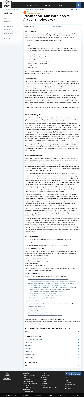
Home (4, 9)
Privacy (50, 395)
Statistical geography (28, 381)
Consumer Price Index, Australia (36, 308)
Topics (24, 377)
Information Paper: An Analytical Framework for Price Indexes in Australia (46, 291)
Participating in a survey (48, 5)
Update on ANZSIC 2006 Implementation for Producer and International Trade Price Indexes (51, 283)
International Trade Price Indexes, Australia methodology (26, 9)
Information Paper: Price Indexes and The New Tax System (42, 298)
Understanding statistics (29, 391)
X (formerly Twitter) (71, 384)
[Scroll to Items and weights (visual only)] (42, 114)
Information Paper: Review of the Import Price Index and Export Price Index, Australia (49, 296)
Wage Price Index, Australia (35, 311)
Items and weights (8, 24)
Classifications (7, 21)
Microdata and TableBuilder (30, 383)
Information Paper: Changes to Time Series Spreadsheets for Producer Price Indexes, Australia (51, 281)
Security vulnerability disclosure (49, 387)
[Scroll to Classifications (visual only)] (39, 79)
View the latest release (33, 13)
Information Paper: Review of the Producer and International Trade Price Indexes (48, 285)
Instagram (68, 382)
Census (36, 5)
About (60, 5)
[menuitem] (29, 5)
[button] (78, 5)
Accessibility (62, 395)
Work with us (44, 377)
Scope (5, 18)
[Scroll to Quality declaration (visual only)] (43, 336)
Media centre (44, 379)
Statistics (29, 5)
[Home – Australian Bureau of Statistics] (7, 376)
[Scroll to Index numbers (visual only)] (39, 237)
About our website (45, 375)
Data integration (27, 387)
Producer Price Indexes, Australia (36, 306)
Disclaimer (38, 395)
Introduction (7, 16)
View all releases (57, 26)
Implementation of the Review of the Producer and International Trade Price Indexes (49, 289)
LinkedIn (68, 386)
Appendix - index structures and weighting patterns (11, 32)
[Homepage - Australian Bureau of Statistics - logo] (7, 4)
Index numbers (7, 29)
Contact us (43, 385)
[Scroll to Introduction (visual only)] (37, 31)
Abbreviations (7, 38)
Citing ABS (43, 381)
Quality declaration (8, 35)
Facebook (68, 380)
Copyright (25, 395)
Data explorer (26, 385)
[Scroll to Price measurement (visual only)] (43, 156)
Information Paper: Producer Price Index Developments (42, 293)
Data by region (26, 379)
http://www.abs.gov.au (34, 321)
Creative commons (11, 395)
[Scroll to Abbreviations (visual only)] (38, 362)
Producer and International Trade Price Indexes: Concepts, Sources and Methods (48, 279)
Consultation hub (45, 383)
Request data (26, 389)
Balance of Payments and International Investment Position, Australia (45, 315)
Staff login (75, 395)
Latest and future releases (29, 375)
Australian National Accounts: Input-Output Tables (40, 313)
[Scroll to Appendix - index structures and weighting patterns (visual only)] (71, 328)
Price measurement (8, 26)
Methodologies (9, 9)
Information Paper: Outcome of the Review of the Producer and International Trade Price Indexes (52, 287)
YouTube (68, 388)
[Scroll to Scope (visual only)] (31, 46)
